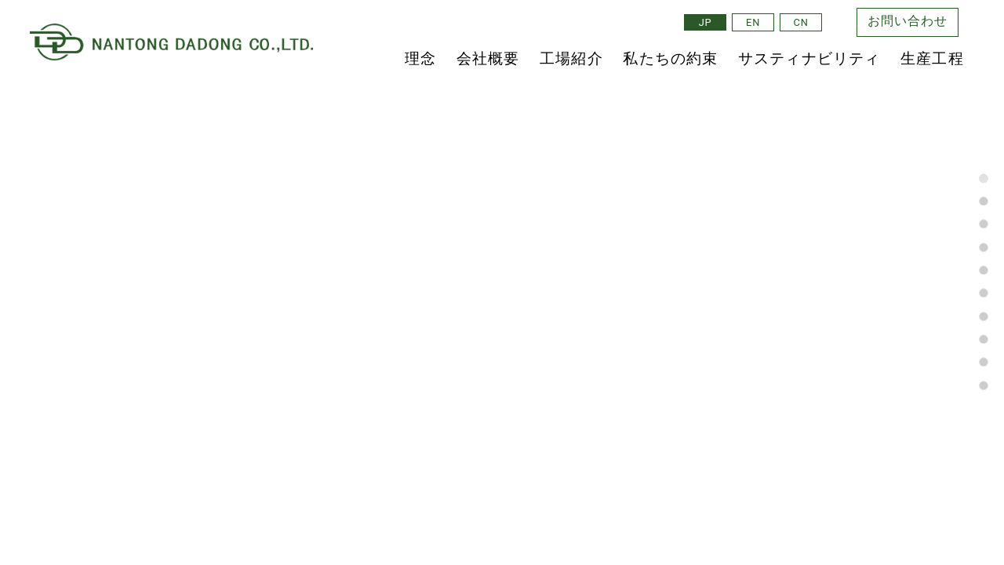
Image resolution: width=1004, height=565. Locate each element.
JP (705, 22)
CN (801, 22)
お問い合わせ (908, 22)
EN (753, 22)
